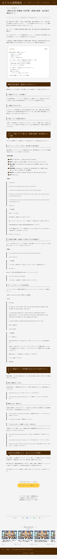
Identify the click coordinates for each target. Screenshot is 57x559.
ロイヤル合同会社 (12, 2)
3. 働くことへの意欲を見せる (16, 57)
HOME (3, 547)
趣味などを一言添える (14, 71)
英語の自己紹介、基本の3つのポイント (17, 52)
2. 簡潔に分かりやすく (14, 55)
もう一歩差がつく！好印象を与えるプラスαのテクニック (21, 67)
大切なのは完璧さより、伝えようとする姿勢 (19, 75)
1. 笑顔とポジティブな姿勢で (16, 54)
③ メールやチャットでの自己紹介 (17, 65)
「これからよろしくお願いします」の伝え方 (19, 73)
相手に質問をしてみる (14, 69)
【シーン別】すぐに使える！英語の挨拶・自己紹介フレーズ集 (22, 60)
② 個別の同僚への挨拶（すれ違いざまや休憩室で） (20, 63)
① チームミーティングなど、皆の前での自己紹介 (20, 62)
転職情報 (7, 547)
